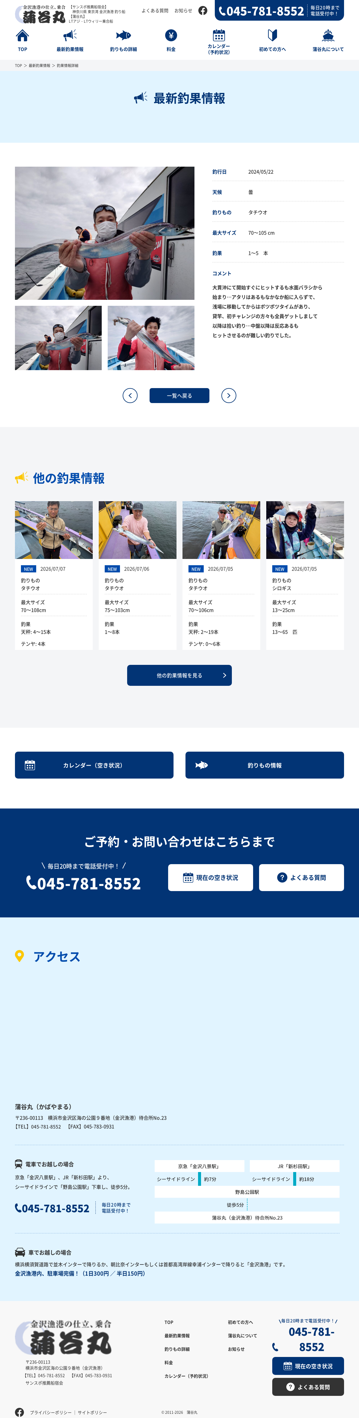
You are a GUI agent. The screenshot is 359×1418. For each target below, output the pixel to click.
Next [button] (199, 233)
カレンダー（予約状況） (188, 1385)
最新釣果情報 (39, 65)
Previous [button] (10, 233)
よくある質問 (155, 10)
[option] (104, 233)
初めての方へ (240, 1331)
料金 (169, 1371)
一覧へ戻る (179, 395)
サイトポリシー (92, 1405)
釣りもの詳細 (177, 1358)
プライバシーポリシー (51, 1405)
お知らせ (183, 10)
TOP (18, 65)
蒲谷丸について (242, 1344)
